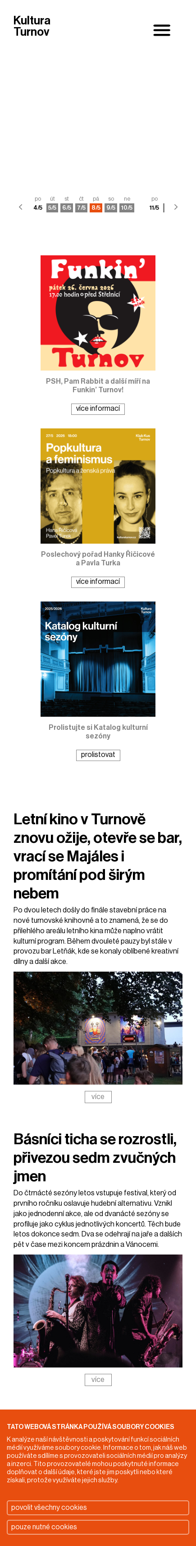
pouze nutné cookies (44, 1527)
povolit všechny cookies (49, 1507)
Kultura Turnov (32, 26)
